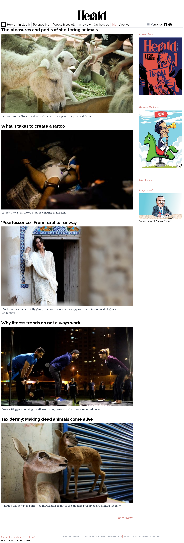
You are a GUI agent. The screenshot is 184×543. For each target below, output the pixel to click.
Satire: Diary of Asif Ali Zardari (155, 221)
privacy (77, 536)
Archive (124, 24)
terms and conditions (93, 536)
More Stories (125, 518)
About (4, 540)
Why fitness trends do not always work (40, 322)
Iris (114, 24)
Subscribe (25, 540)
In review (85, 24)
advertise (66, 536)
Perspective (41, 24)
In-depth (24, 24)
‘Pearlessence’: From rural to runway (39, 222)
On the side (101, 24)
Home (11, 24)
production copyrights (136, 536)
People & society (63, 24)
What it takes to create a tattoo (33, 126)
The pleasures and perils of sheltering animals (49, 29)
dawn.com (155, 536)
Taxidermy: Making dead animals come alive (47, 419)
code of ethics (114, 536)
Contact (13, 540)
